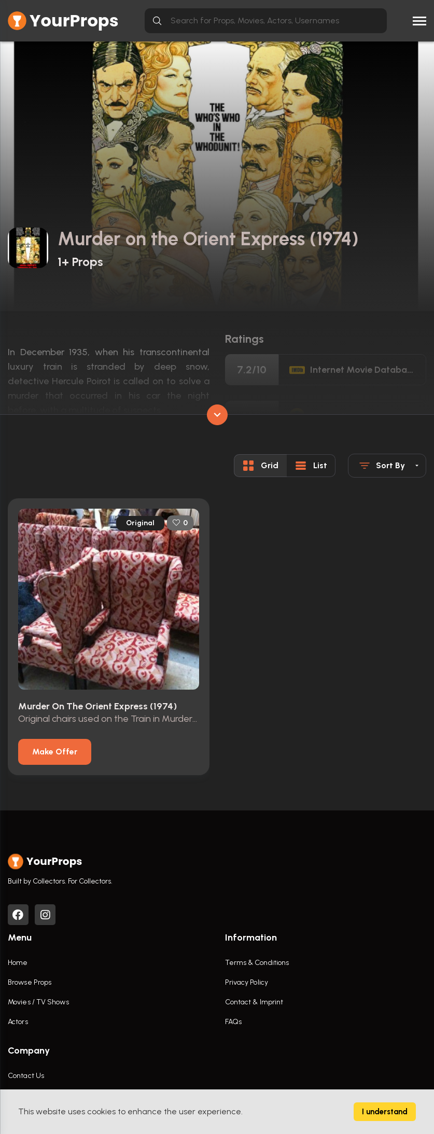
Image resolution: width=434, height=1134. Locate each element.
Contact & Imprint (254, 1002)
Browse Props (29, 982)
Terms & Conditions (257, 962)
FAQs (233, 1021)
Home (17, 962)
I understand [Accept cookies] (385, 1111)
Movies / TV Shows (38, 1002)
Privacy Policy (246, 982)
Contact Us (26, 1075)
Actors (18, 1021)
